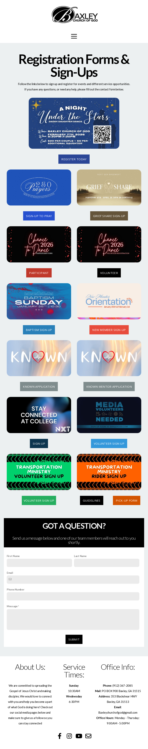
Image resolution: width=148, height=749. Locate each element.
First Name (13, 556)
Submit (74, 639)
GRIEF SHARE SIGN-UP (109, 216)
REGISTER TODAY (74, 159)
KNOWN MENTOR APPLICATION (109, 386)
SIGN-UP (39, 443)
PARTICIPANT (39, 273)
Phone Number (15, 589)
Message (12, 606)
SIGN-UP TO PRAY (39, 216)
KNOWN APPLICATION (39, 386)
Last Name (80, 556)
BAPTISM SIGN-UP (39, 330)
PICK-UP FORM (126, 500)
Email (10, 572)
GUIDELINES (91, 500)
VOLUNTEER (109, 273)
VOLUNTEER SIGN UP (109, 443)
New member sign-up (109, 330)
